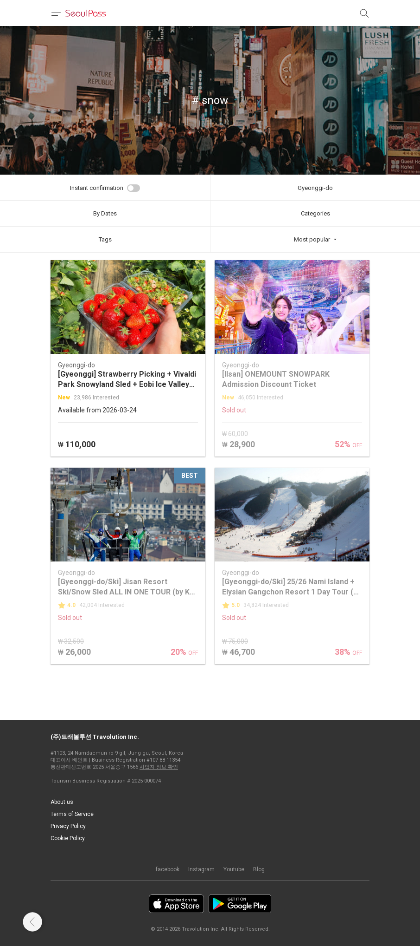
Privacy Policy (68, 826)
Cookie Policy (68, 838)
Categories (315, 213)
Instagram (201, 869)
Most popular (312, 239)
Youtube (233, 869)
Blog (259, 869)
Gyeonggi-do (315, 187)
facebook (167, 869)
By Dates (105, 213)
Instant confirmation (96, 187)
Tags (105, 239)
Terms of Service (72, 814)
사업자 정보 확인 (159, 767)
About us (62, 802)
